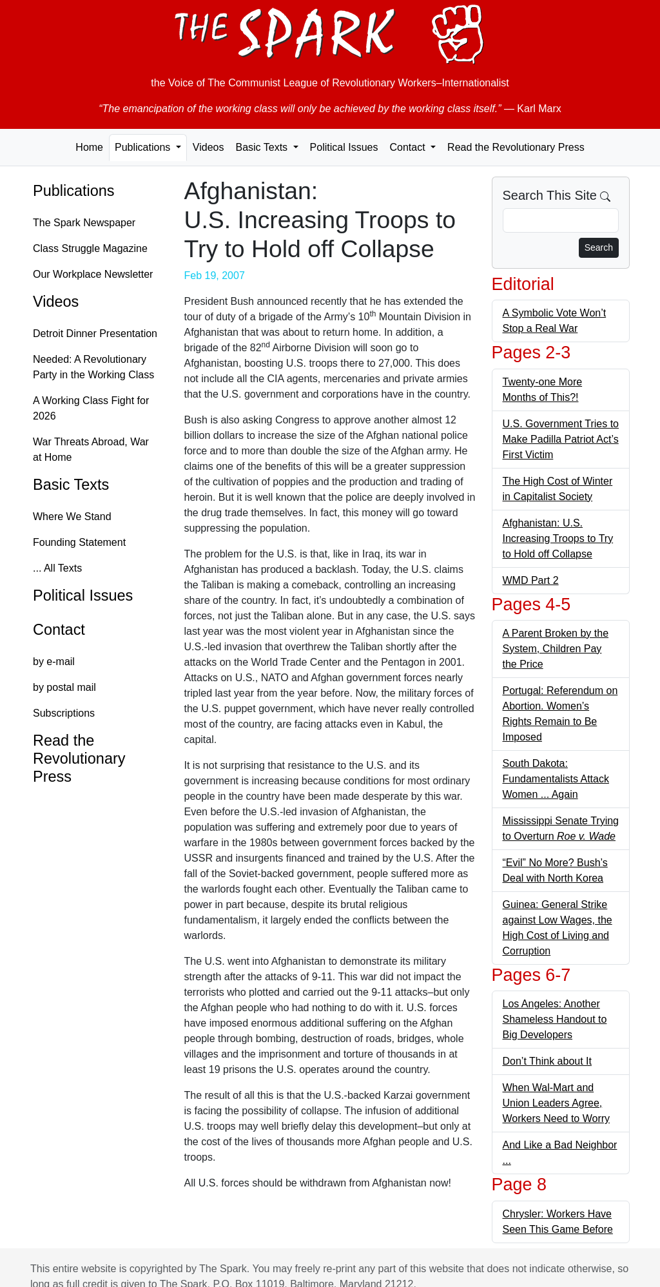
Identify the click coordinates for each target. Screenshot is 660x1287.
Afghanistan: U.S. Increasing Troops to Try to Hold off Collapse (558, 538)
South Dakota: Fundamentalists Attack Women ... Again (556, 779)
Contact (59, 629)
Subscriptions (64, 713)
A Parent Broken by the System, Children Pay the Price (556, 649)
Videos (208, 147)
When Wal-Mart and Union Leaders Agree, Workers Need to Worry (556, 1103)
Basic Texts (71, 484)
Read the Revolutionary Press (516, 147)
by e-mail (54, 661)
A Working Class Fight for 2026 (91, 408)
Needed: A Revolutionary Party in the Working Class (93, 367)
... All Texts (57, 568)
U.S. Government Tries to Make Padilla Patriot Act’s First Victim (561, 439)
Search (599, 247)
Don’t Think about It (547, 1061)
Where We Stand (72, 516)
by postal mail (64, 687)
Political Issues (344, 147)
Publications (74, 190)
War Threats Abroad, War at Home (91, 449)
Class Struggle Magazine (90, 248)
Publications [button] (144, 147)
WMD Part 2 (531, 580)
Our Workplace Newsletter (93, 274)
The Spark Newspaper (84, 222)
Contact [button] (408, 147)
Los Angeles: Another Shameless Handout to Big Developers (555, 1019)
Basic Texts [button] (262, 147)
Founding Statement (79, 542)
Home (89, 147)
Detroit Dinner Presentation (95, 333)
